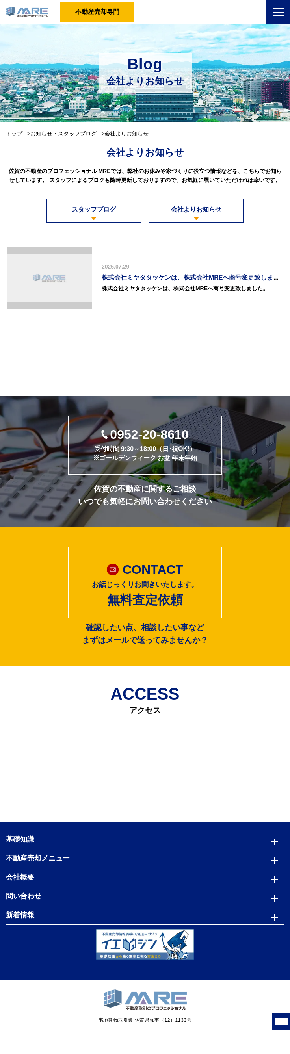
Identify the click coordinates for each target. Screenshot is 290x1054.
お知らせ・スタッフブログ (63, 133)
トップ (14, 133)
